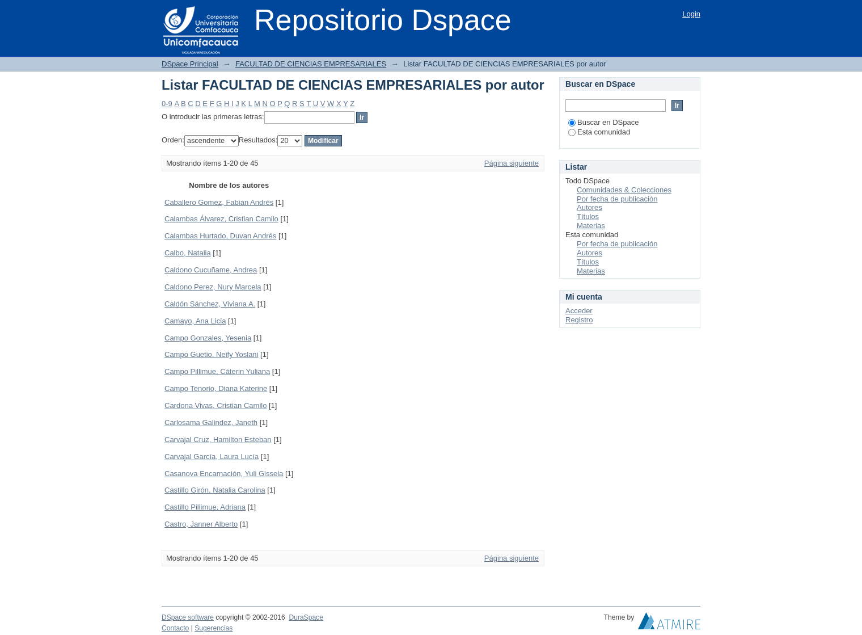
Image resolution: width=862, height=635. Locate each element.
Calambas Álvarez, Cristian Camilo (221, 219)
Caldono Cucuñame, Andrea (210, 270)
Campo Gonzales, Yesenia (207, 338)
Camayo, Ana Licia (195, 321)
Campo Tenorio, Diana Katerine (215, 388)
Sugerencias (214, 628)
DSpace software (188, 617)
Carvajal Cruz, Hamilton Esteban (218, 439)
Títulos (588, 216)
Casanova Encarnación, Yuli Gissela (223, 473)
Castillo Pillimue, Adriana (205, 507)
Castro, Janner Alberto (201, 524)
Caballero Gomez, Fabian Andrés (218, 202)
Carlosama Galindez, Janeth (210, 422)
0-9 (167, 103)
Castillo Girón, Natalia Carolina (214, 490)
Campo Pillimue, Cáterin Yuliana (217, 371)
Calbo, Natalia (187, 253)
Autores (589, 207)
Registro (579, 320)
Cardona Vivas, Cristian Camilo (215, 405)
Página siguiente (511, 163)
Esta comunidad (599, 132)
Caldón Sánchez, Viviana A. (209, 304)
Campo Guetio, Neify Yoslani (211, 354)
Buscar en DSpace (603, 122)
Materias (591, 225)
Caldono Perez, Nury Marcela (212, 287)
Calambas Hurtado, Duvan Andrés (220, 236)
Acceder (579, 310)
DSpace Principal (190, 64)
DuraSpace (306, 617)
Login (691, 14)
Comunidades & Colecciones (624, 190)
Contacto (175, 628)
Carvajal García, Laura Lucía (211, 456)
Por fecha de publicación (617, 199)
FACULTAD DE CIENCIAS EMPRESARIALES (310, 64)
